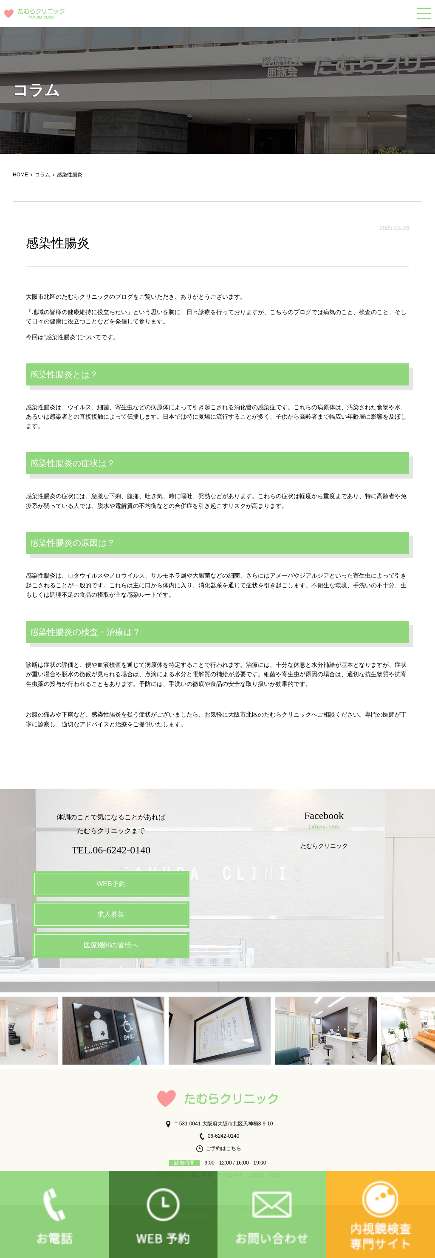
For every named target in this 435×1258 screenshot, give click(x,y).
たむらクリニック (324, 845)
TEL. (110, 850)
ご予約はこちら (218, 1148)
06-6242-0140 (219, 1136)
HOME (20, 175)
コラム (42, 175)
